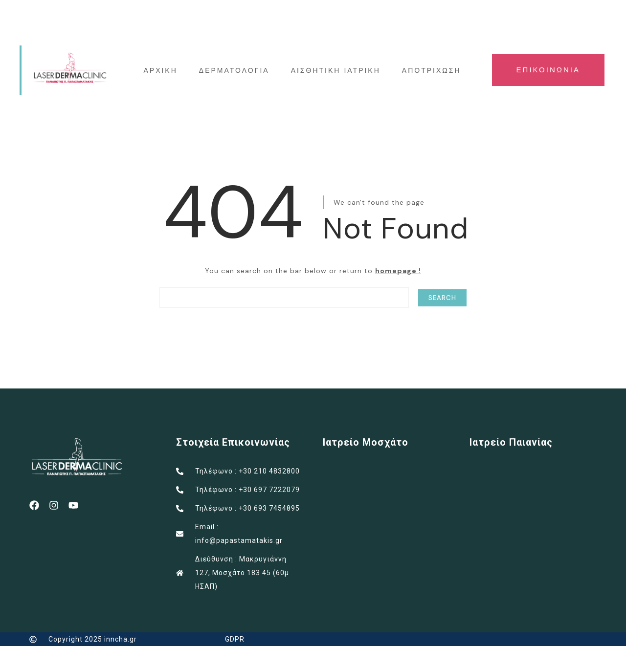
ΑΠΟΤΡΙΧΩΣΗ (431, 70)
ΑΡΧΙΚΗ (160, 70)
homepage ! (398, 270)
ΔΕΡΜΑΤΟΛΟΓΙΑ (234, 70)
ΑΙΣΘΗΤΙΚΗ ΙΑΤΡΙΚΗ (335, 70)
